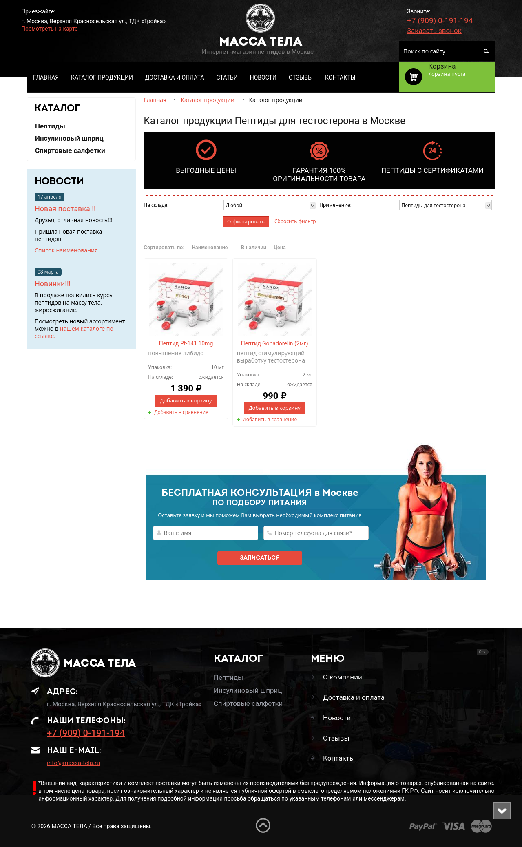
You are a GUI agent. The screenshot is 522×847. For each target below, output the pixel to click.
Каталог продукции (208, 100)
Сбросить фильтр (295, 221)
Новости (59, 182)
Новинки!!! (53, 283)
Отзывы (336, 738)
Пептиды (228, 677)
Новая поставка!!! (65, 208)
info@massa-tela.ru (73, 763)
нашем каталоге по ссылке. (74, 332)
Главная (155, 100)
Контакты (339, 758)
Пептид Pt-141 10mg (186, 343)
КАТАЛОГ (57, 109)
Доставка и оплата (354, 697)
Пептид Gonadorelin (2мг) (274, 343)
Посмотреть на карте (49, 28)
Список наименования (66, 250)
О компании (342, 677)
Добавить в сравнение (181, 412)
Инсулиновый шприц (248, 690)
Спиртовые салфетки (248, 703)
